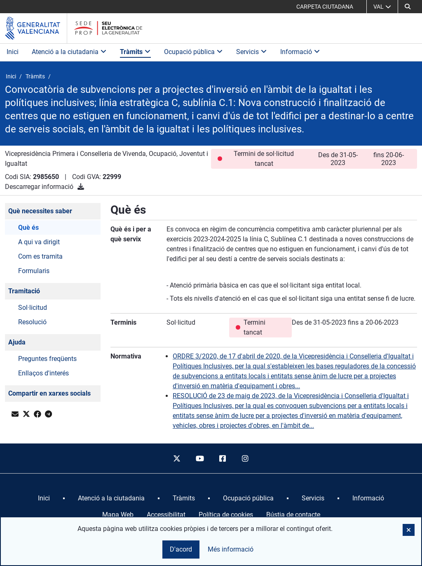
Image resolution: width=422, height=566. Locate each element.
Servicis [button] (251, 52)
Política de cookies (226, 515)
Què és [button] (28, 227)
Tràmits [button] (135, 52)
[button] (407, 6)
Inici (13, 52)
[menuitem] (43, 498)
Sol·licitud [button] (32, 307)
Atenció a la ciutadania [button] (69, 52)
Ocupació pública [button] (193, 52)
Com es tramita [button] (40, 256)
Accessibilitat (166, 515)
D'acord (181, 549)
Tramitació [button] (24, 291)
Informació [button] (300, 52)
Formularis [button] (33, 271)
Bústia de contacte (293, 515)
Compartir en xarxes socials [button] (49, 393)
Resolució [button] (32, 322)
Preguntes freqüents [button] (47, 359)
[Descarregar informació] (80, 187)
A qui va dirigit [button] (39, 242)
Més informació (230, 549)
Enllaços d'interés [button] (43, 373)
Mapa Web (118, 515)
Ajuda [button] (17, 342)
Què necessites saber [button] (40, 211)
